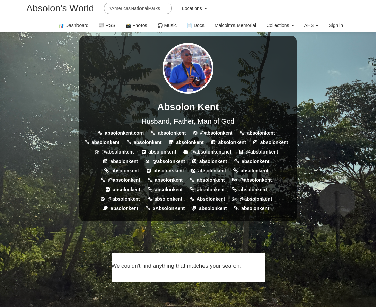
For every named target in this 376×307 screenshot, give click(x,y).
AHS (311, 25)
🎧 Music (167, 25)
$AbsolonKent (169, 208)
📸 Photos (136, 25)
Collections (280, 25)
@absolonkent (216, 133)
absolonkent (172, 133)
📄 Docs (196, 25)
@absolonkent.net (211, 152)
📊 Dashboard (73, 25)
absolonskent (169, 170)
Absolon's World (60, 8)
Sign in (335, 25)
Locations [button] (194, 8)
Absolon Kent (188, 107)
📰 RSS (106, 25)
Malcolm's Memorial (235, 25)
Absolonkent (211, 199)
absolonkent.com (124, 133)
